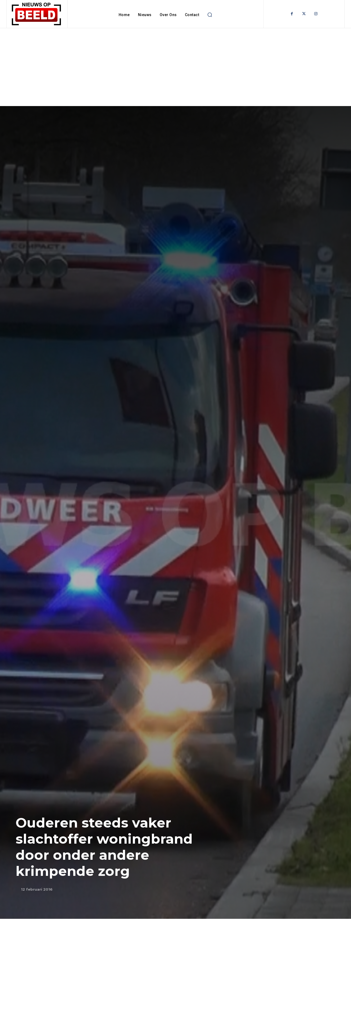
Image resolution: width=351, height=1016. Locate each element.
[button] (209, 15)
